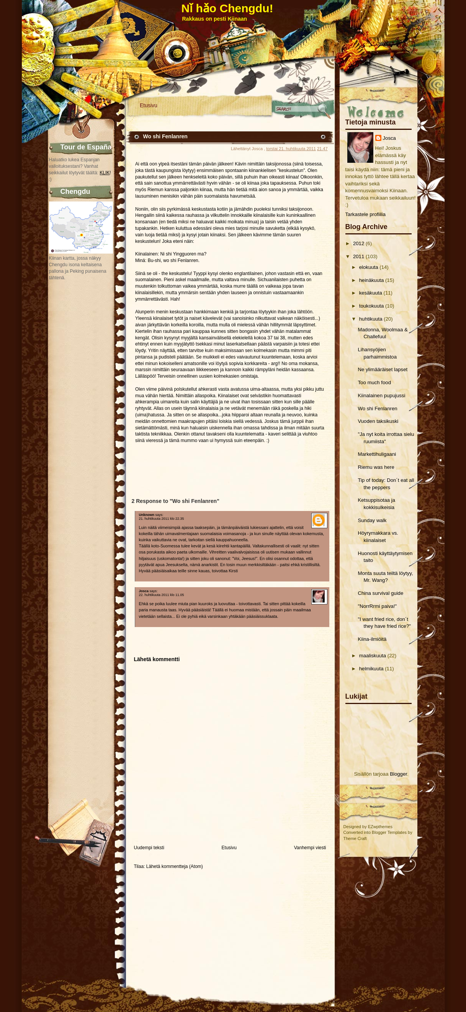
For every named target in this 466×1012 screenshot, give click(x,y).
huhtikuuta (371, 319)
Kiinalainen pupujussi (381, 395)
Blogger (398, 774)
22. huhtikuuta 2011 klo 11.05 (161, 595)
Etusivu (148, 105)
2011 (358, 256)
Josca (389, 138)
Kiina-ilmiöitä (372, 639)
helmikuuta (371, 668)
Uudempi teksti (149, 847)
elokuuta (368, 267)
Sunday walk (372, 520)
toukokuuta (371, 306)
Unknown (147, 515)
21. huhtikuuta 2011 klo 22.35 (161, 519)
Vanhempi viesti (310, 847)
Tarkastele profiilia (365, 214)
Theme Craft (355, 838)
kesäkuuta (370, 293)
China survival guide (380, 593)
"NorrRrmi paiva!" (377, 606)
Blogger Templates (389, 832)
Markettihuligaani (377, 454)
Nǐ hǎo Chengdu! (227, 8)
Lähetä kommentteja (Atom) (174, 866)
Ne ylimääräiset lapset (382, 369)
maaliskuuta (372, 655)
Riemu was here (376, 467)
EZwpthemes (380, 826)
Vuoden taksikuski (378, 421)
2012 (358, 243)
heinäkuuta (371, 280)
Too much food (374, 382)
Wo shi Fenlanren (377, 408)
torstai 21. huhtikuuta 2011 (291, 148)
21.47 (322, 148)
